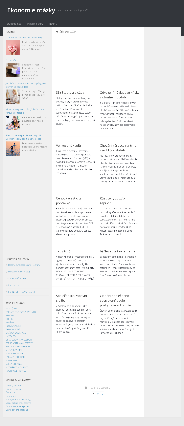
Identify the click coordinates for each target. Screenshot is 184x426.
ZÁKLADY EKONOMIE (15, 357)
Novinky (53, 23)
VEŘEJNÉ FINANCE (14, 364)
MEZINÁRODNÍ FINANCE (17, 367)
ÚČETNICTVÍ (11, 336)
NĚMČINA (10, 315)
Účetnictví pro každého (17, 409)
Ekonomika (11, 396)
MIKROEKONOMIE (14, 350)
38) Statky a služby (70, 92)
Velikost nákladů (68, 145)
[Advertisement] (97, 60)
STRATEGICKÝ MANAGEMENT (19, 339)
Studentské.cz (14, 23)
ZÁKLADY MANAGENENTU (18, 346)
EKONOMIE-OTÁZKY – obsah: (22, 292)
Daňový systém (13, 385)
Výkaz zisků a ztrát (17, 278)
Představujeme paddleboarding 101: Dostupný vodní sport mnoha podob (24, 137)
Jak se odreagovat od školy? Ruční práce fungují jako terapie (25, 111)
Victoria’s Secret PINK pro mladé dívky (24, 37)
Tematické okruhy (34, 23)
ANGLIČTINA (11, 308)
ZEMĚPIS (10, 322)
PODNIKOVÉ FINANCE (16, 370)
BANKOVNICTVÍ (13, 329)
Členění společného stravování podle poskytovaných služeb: (116, 300)
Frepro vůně (12, 60)
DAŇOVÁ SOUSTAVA (16, 332)
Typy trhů (63, 251)
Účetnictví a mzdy (14, 389)
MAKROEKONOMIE (14, 353)
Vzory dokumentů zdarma (18, 403)
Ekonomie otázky (31, 10)
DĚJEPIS (9, 319)
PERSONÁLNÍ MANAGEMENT (19, 343)
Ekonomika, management (18, 406)
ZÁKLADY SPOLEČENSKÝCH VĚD (21, 312)
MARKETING (11, 360)
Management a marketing (18, 399)
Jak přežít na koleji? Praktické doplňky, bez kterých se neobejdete (26, 85)
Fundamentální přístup (19, 271)
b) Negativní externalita (117, 251)
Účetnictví (10, 392)
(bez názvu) (14, 285)
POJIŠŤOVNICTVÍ (13, 326)
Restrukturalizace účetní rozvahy (24, 265)
